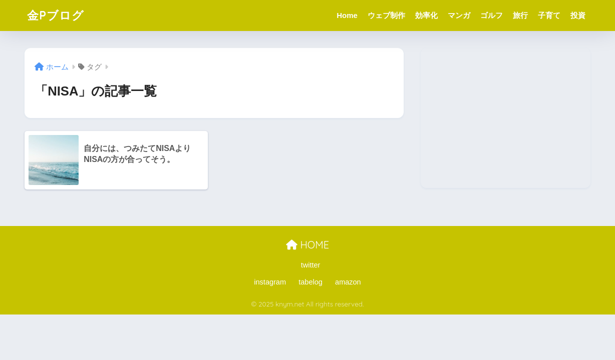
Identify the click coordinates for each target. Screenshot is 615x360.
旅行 (520, 15)
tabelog (310, 282)
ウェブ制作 (386, 15)
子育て (549, 15)
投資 (577, 15)
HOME (307, 244)
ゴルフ (491, 15)
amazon (348, 282)
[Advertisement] (505, 118)
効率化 (426, 15)
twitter (311, 265)
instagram (270, 282)
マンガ (459, 15)
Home (347, 15)
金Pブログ (55, 15)
